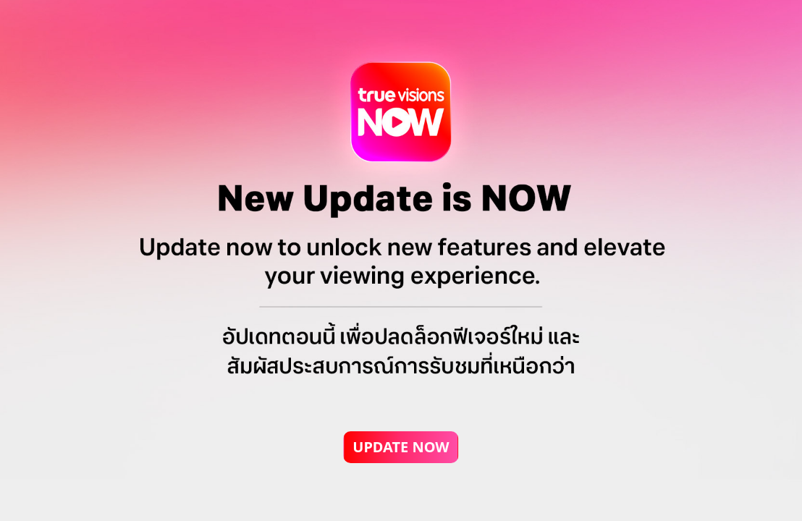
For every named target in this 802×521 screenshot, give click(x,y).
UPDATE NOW (401, 447)
